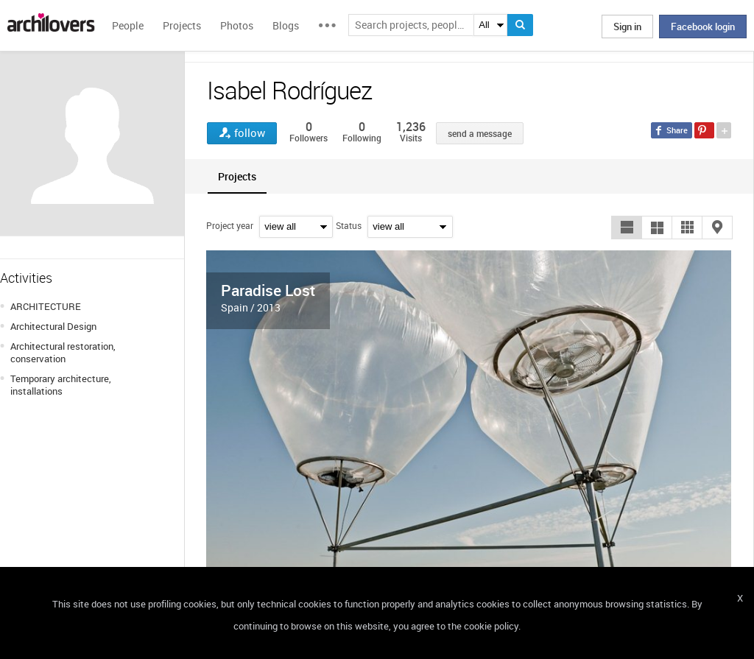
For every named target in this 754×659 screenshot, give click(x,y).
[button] (626, 227)
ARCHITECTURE (45, 306)
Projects (182, 25)
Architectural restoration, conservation (63, 352)
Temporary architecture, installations (60, 385)
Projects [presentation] (237, 176)
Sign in (627, 26)
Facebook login (703, 26)
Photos (236, 25)
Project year (229, 225)
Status (349, 225)
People (128, 25)
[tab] (237, 176)
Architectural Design (53, 326)
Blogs (285, 25)
